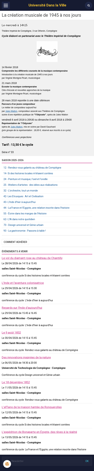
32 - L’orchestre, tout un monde (21, 190)
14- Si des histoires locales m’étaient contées (28, 173)
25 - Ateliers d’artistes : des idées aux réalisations (31, 184)
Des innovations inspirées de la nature (26, 357)
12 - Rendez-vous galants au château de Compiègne (32, 167)
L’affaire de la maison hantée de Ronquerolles (32, 407)
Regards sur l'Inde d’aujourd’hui (22, 307)
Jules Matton (11, 111)
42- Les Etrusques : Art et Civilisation (23, 196)
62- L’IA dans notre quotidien (19, 219)
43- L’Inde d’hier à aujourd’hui (20, 202)
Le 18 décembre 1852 (16, 382)
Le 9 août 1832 (11, 332)
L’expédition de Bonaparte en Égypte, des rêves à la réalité (39, 432)
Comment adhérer (15, 242)
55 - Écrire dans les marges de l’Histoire (25, 213)
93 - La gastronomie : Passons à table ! (25, 230)
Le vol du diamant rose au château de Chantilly (32, 258)
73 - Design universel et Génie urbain (23, 225)
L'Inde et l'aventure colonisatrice (23, 283)
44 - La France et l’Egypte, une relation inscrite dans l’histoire (36, 207)
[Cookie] (7, 464)
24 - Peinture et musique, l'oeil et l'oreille (26, 179)
